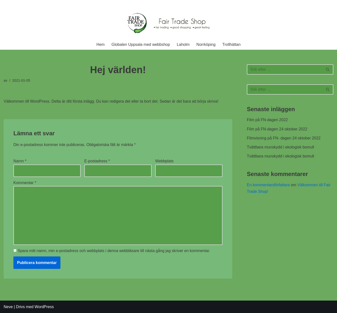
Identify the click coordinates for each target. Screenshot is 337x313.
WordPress (44, 307)
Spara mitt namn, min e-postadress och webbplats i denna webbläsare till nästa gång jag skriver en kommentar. (114, 251)
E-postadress (97, 161)
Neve (8, 307)
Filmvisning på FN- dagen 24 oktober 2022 (283, 138)
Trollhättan (231, 44)
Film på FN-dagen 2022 (267, 120)
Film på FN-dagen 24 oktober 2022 (277, 129)
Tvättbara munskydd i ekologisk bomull (280, 147)
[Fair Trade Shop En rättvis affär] (168, 24)
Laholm (183, 44)
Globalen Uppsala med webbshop (140, 44)
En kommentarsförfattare (268, 185)
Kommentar (24, 183)
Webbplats (164, 161)
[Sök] (284, 69)
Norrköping (205, 44)
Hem (100, 44)
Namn (19, 161)
